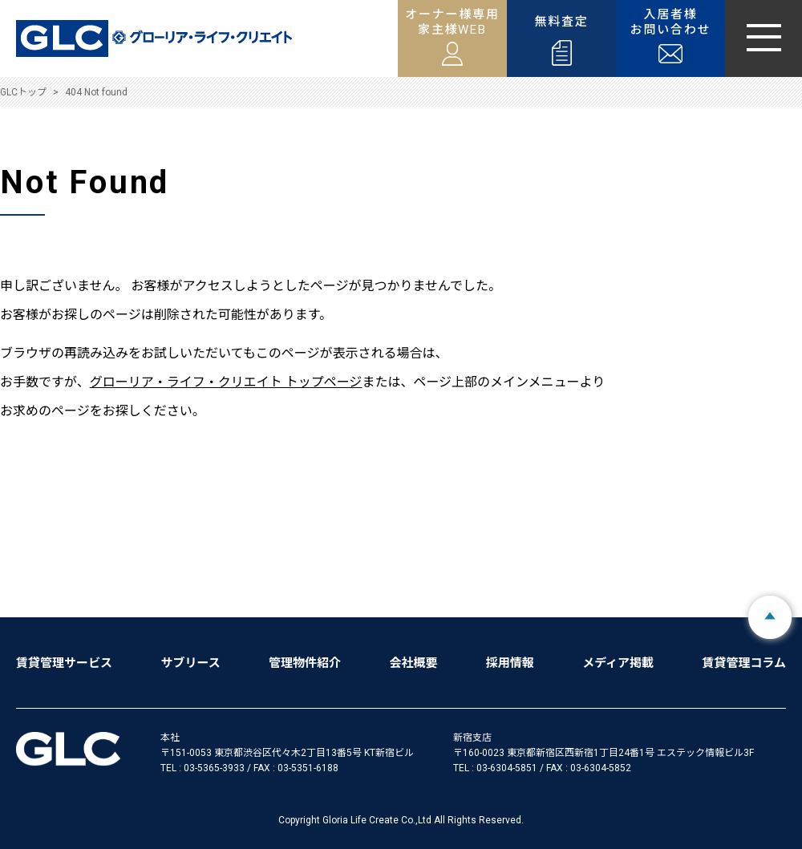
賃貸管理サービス (64, 663)
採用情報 (510, 663)
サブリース (190, 663)
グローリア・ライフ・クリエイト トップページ (226, 382)
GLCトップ (23, 92)
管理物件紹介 (305, 663)
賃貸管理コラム (744, 663)
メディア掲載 (618, 663)
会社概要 (413, 663)
